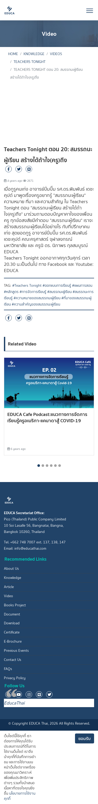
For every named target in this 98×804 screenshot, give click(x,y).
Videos (56, 54)
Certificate (12, 632)
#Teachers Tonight (27, 285)
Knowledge (12, 577)
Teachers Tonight (29, 61)
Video (8, 596)
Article (9, 587)
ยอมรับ (84, 738)
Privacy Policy (15, 678)
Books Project (15, 605)
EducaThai (14, 703)
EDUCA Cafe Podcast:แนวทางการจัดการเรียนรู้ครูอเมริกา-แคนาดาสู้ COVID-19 (47, 417)
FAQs (8, 669)
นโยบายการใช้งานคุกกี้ (19, 796)
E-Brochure (13, 641)
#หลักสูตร (11, 292)
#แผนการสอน (82, 285)
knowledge (34, 54)
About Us (11, 568)
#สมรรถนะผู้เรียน (59, 292)
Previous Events (16, 650)
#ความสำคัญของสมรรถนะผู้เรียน (36, 304)
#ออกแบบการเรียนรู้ (57, 285)
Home (13, 54)
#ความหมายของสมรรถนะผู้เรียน (37, 298)
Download (12, 623)
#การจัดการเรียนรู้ (33, 292)
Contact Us (12, 659)
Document (12, 614)
